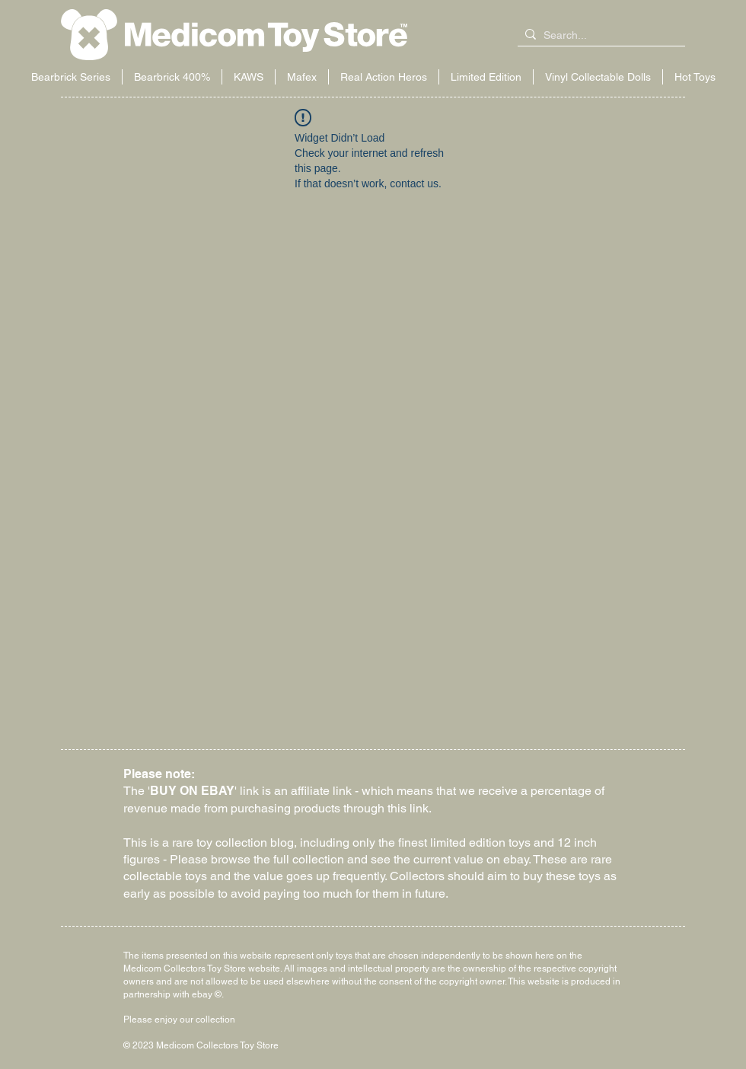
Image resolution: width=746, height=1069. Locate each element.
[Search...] (598, 35)
